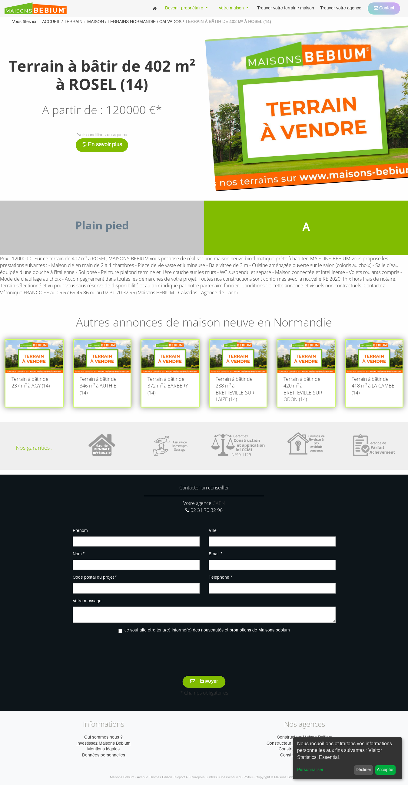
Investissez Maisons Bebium (103, 743)
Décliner (363, 770)
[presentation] (204, 650)
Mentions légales (103, 749)
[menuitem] (155, 8)
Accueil (51, 22)
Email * (215, 554)
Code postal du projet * (95, 577)
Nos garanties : (34, 447)
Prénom (80, 531)
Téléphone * (220, 577)
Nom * (79, 554)
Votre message (87, 601)
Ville (213, 531)
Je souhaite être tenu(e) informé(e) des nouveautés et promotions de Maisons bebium (207, 630)
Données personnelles (103, 755)
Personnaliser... (312, 770)
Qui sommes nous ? (103, 737)
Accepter (385, 770)
